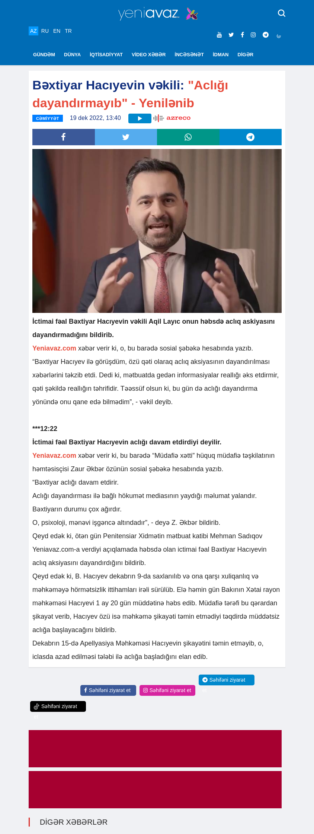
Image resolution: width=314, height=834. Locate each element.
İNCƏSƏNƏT (189, 54)
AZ (33, 31)
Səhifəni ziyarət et (107, 690)
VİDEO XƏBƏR (149, 54)
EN (56, 31)
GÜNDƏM (44, 54)
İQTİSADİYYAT (106, 54)
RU (45, 31)
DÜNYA (72, 54)
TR (68, 31)
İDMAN (221, 54)
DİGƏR (246, 54)
